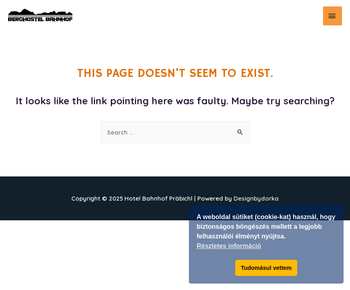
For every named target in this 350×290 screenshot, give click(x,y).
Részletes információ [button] (229, 245)
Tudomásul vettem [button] (266, 268)
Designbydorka (256, 198)
